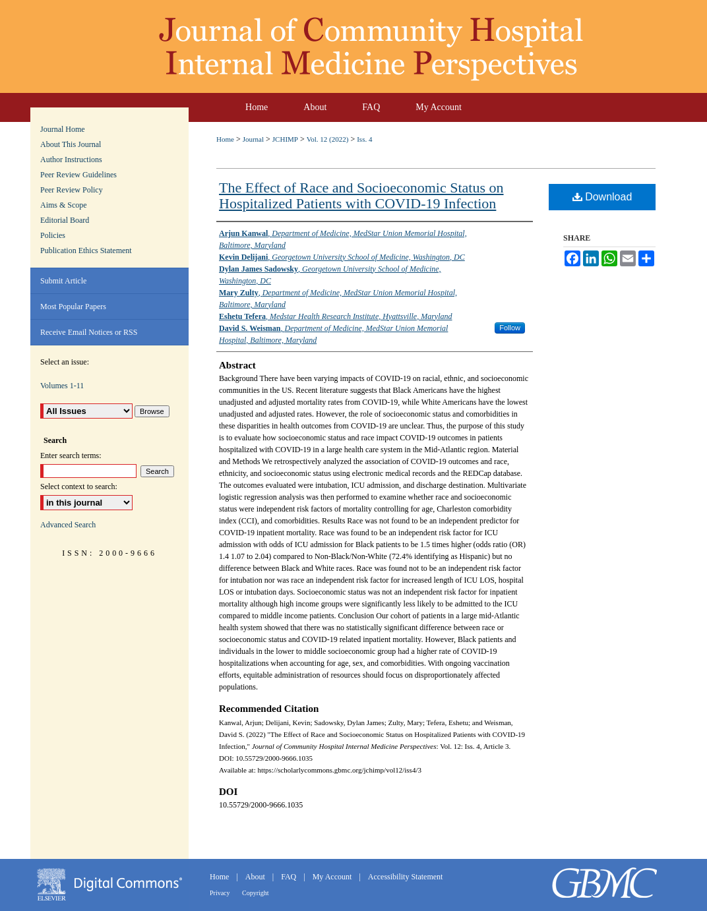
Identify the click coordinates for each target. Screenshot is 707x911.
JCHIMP (285, 139)
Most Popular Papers (73, 306)
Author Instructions (71, 159)
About (256, 876)
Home (225, 139)
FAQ (289, 876)
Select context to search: (78, 486)
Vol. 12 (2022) (328, 139)
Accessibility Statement (405, 876)
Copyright (255, 892)
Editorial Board (64, 220)
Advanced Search (68, 524)
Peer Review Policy (71, 189)
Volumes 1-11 (62, 385)
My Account (333, 876)
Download (602, 196)
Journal (253, 139)
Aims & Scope (63, 205)
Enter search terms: (71, 455)
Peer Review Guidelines (78, 174)
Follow (509, 328)
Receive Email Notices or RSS (88, 332)
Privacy (220, 892)
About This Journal (70, 144)
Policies (52, 235)
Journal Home (62, 129)
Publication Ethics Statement (86, 250)
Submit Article (63, 280)
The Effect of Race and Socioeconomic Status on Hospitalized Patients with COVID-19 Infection (361, 195)
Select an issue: (64, 362)
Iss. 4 (364, 139)
